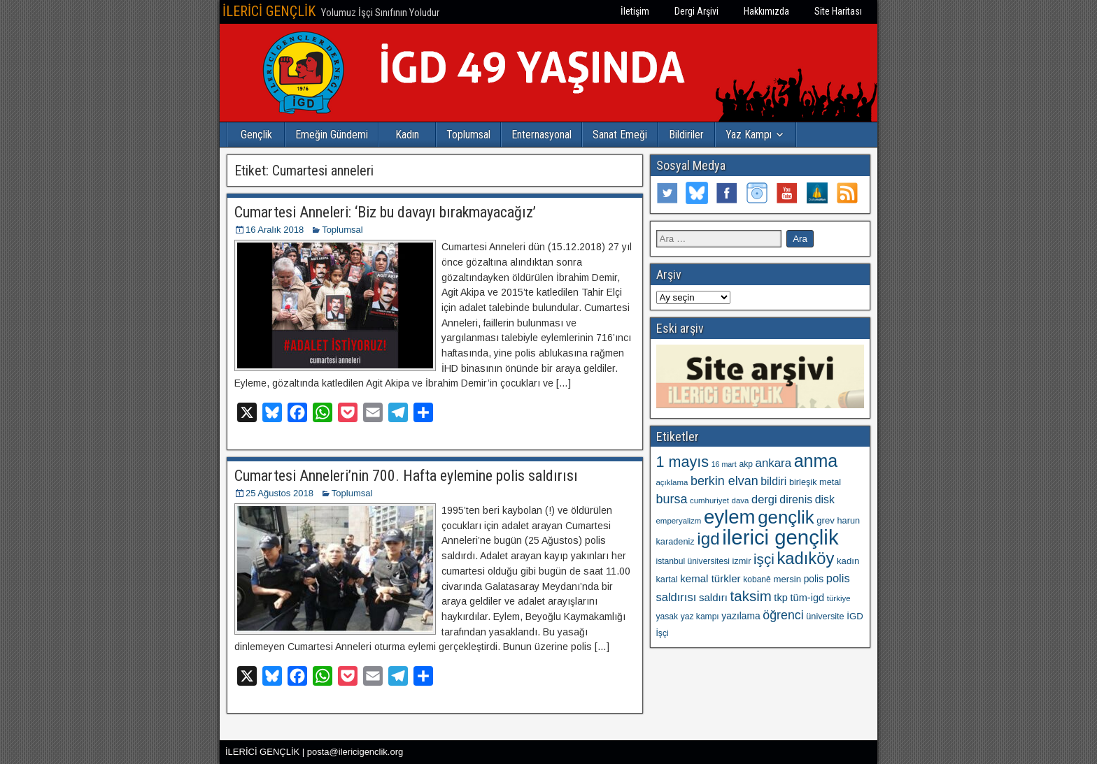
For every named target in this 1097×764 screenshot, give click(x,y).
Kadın (407, 134)
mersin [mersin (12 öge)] (787, 579)
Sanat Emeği (620, 134)
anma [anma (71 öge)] (816, 460)
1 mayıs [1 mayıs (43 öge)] (682, 461)
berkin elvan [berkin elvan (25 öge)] (724, 481)
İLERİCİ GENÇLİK (269, 11)
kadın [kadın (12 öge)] (848, 561)
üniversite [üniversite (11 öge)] (825, 616)
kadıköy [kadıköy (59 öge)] (805, 558)
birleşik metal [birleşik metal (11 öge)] (815, 482)
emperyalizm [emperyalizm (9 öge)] (679, 521)
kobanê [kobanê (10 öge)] (757, 579)
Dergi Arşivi (696, 11)
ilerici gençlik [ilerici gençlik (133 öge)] (780, 537)
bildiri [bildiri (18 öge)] (773, 481)
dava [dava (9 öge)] (740, 500)
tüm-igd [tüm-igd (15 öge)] (807, 597)
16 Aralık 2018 (275, 229)
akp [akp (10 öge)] (745, 464)
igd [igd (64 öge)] (708, 538)
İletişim (635, 11)
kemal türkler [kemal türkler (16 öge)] (710, 578)
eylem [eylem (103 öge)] (730, 517)
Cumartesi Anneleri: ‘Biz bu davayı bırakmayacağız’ (385, 212)
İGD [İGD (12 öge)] (855, 616)
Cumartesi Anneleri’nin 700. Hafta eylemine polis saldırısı (406, 475)
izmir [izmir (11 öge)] (741, 561)
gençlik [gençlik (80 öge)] (786, 517)
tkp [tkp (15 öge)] (781, 597)
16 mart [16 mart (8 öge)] (724, 464)
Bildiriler (686, 134)
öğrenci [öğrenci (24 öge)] (783, 615)
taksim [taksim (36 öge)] (751, 596)
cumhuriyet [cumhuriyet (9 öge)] (709, 500)
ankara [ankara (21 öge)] (773, 463)
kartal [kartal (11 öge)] (667, 579)
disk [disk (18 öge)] (825, 499)
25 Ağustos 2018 (279, 493)
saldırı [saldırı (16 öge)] (713, 597)
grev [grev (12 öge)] (825, 520)
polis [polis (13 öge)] (813, 578)
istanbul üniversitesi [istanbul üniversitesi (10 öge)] (693, 561)
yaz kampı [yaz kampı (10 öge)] (700, 616)
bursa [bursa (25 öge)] (672, 499)
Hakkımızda (766, 11)
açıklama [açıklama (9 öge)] (672, 482)
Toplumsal (468, 134)
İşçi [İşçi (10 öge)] (662, 633)
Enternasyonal (541, 134)
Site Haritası (838, 11)
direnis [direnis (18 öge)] (795, 499)
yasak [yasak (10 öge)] (667, 616)
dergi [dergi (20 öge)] (764, 499)
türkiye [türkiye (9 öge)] (839, 598)
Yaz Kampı (749, 134)
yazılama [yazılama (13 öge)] (740, 615)
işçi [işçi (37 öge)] (763, 559)
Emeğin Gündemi (331, 134)
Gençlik (256, 134)
